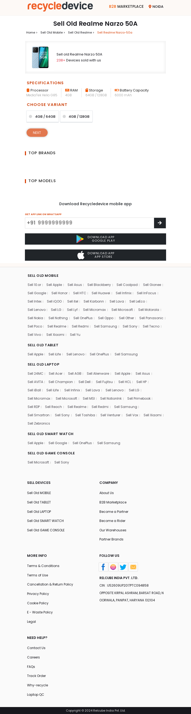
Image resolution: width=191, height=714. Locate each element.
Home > (32, 32)
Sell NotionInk (111, 397)
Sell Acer (56, 372)
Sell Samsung (136, 325)
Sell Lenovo (37, 308)
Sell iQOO (54, 300)
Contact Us (36, 647)
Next (37, 132)
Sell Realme (87, 325)
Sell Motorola (148, 308)
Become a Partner (114, 511)
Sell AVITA (35, 381)
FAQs (31, 666)
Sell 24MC (36, 372)
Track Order (36, 675)
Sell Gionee (152, 283)
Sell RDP (34, 406)
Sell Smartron (39, 414)
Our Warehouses (112, 529)
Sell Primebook (139, 397)
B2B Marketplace (112, 501)
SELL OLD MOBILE (43, 274)
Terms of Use (37, 574)
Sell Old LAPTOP (39, 511)
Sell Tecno (56, 333)
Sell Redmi (110, 325)
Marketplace (126, 6)
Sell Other (127, 317)
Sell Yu (117, 333)
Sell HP (141, 381)
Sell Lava (117, 300)
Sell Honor (59, 292)
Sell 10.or (34, 283)
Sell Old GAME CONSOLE (46, 529)
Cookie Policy (38, 602)
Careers (33, 657)
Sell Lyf (72, 308)
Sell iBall (34, 389)
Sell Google (37, 292)
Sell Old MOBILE (39, 492)
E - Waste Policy (40, 612)
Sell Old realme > (81, 32)
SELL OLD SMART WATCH (51, 432)
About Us (106, 492)
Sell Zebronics (39, 422)
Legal (31, 621)
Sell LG (56, 308)
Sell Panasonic (40, 325)
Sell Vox (132, 414)
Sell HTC (79, 292)
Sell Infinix (124, 292)
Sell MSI (89, 397)
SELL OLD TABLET (43, 344)
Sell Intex (35, 300)
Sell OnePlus (83, 317)
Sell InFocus (146, 292)
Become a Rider (112, 520)
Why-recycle (37, 685)
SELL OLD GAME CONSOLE (52, 452)
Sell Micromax (94, 308)
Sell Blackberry (99, 283)
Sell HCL (124, 381)
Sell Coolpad (127, 283)
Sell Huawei (101, 292)
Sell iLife (54, 353)
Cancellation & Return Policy (50, 584)
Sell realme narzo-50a (114, 32)
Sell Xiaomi (98, 333)
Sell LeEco (137, 300)
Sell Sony (35, 333)
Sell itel (72, 300)
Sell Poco (64, 325)
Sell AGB (75, 372)
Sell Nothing (58, 317)
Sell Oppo (106, 317)
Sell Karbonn (94, 300)
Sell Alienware (98, 372)
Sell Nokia (35, 317)
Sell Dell (84, 381)
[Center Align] (160, 223)
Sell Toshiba (85, 414)
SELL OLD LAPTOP (44, 363)
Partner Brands (111, 538)
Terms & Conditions (43, 565)
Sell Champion (60, 381)
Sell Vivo (76, 333)
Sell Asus (75, 283)
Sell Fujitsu (104, 381)
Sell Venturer (110, 414)
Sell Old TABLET (39, 501)
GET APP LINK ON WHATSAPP (43, 214)
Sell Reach (54, 406)
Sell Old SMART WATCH (45, 520)
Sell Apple (54, 283)
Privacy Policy (38, 593)
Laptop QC (35, 694)
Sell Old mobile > (52, 32)
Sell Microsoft (122, 308)
